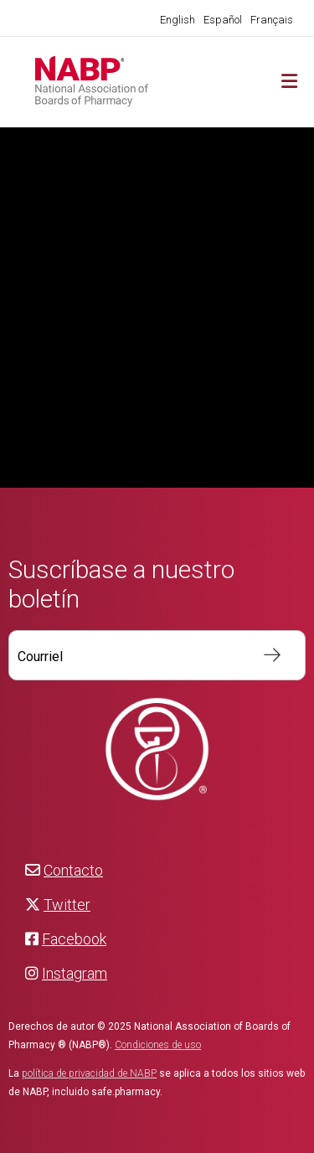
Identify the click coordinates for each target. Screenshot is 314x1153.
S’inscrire (264, 655)
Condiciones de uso (158, 1045)
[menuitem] (177, 20)
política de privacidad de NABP (89, 1073)
